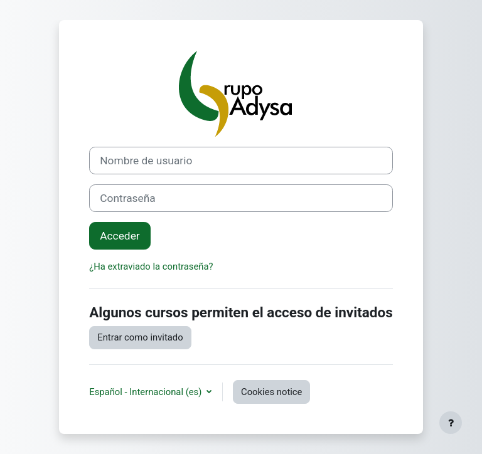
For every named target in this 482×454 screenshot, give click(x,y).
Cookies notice (271, 392)
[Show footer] (450, 422)
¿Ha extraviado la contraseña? (151, 266)
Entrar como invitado (140, 337)
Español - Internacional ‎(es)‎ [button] (146, 392)
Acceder (119, 236)
